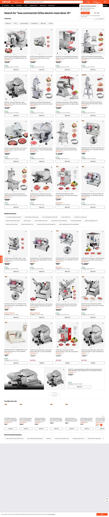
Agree (102, 514)
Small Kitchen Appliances (17, 8)
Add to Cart (16, 69)
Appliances (10, 8)
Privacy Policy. (84, 16)
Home (5, 8)
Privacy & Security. (52, 514)
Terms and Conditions (96, 15)
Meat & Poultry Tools (27, 8)
